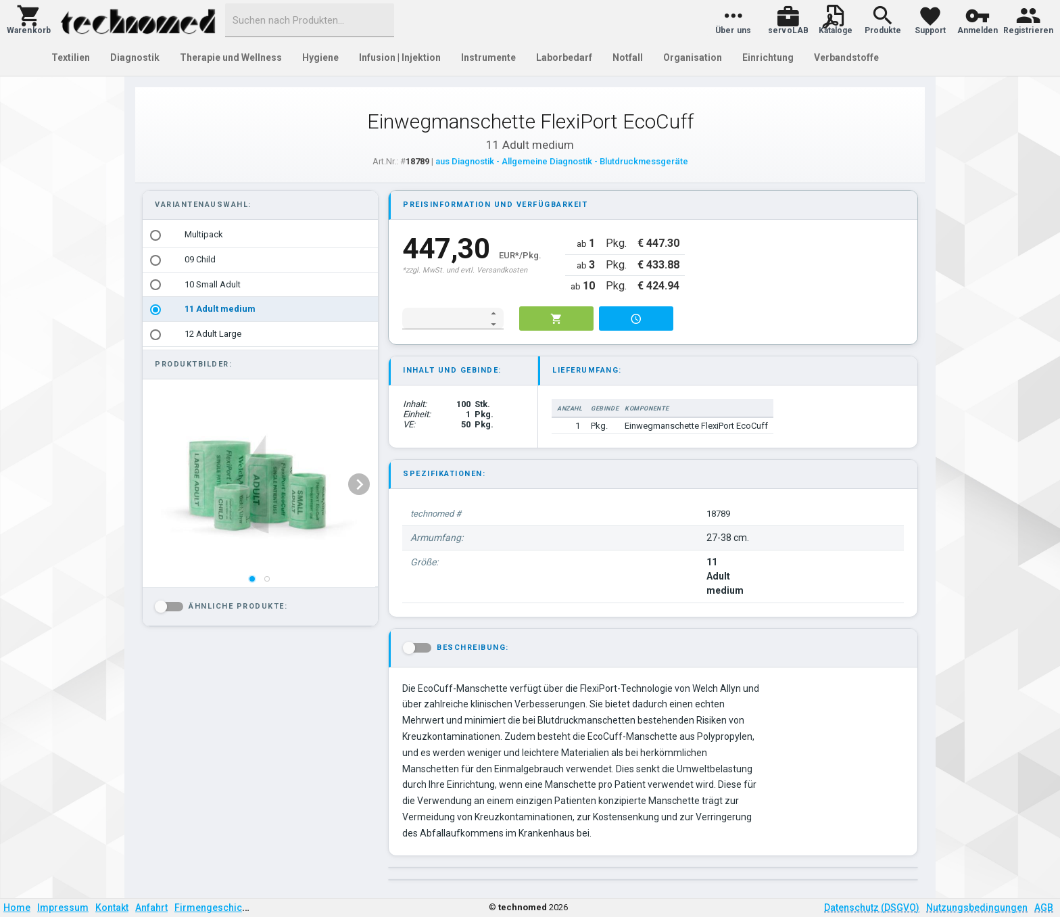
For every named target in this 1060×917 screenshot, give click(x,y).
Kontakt (111, 907)
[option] (260, 235)
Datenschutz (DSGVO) (871, 907)
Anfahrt (151, 907)
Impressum (63, 907)
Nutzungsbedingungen (977, 907)
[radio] (155, 235)
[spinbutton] (443, 318)
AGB (1043, 907)
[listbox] (260, 285)
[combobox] (309, 20)
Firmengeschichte (215, 907)
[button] (29, 20)
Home (16, 907)
